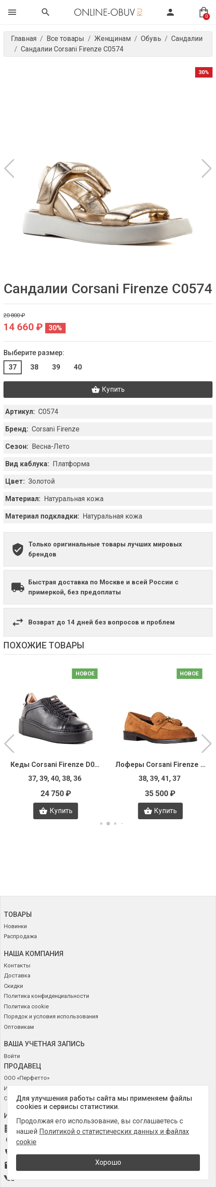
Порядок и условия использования (51, 1016)
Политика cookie (26, 1006)
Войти (12, 1056)
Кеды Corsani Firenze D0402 (55, 764)
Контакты (17, 965)
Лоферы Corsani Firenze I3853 (160, 764)
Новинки (15, 926)
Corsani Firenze (56, 429)
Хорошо (108, 1162)
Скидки (13, 986)
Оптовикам (19, 1027)
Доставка (17, 975)
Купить (108, 389)
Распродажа (20, 936)
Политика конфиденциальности (46, 996)
